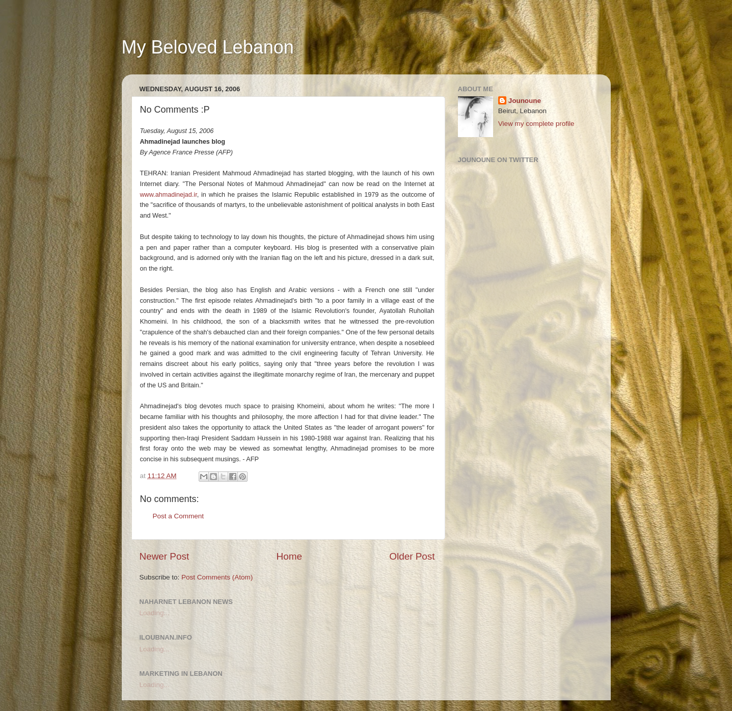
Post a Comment (178, 516)
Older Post (412, 556)
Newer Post (164, 556)
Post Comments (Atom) (217, 577)
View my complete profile (536, 123)
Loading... (155, 613)
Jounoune (524, 100)
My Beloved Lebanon (208, 47)
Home (289, 556)
